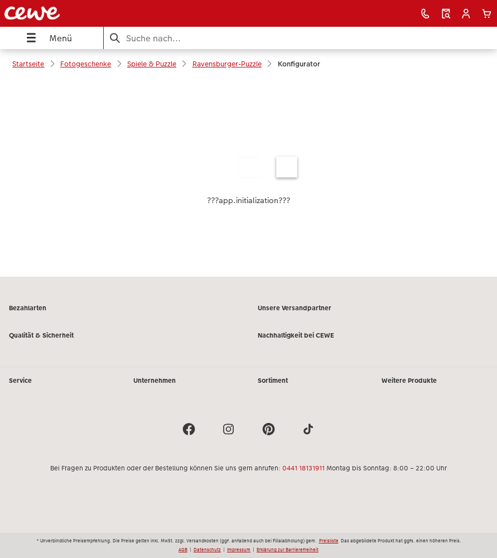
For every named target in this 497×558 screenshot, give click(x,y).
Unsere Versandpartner (294, 308)
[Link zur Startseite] (98, 13)
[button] (466, 14)
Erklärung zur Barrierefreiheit (288, 549)
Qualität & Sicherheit (41, 335)
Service (20, 380)
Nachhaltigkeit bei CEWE (296, 335)
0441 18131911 (303, 468)
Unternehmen (154, 380)
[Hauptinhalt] (248, 177)
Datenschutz (207, 549)
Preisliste (329, 540)
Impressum (238, 549)
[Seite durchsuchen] (300, 38)
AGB (182, 549)
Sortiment (273, 380)
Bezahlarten (27, 308)
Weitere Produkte (409, 380)
